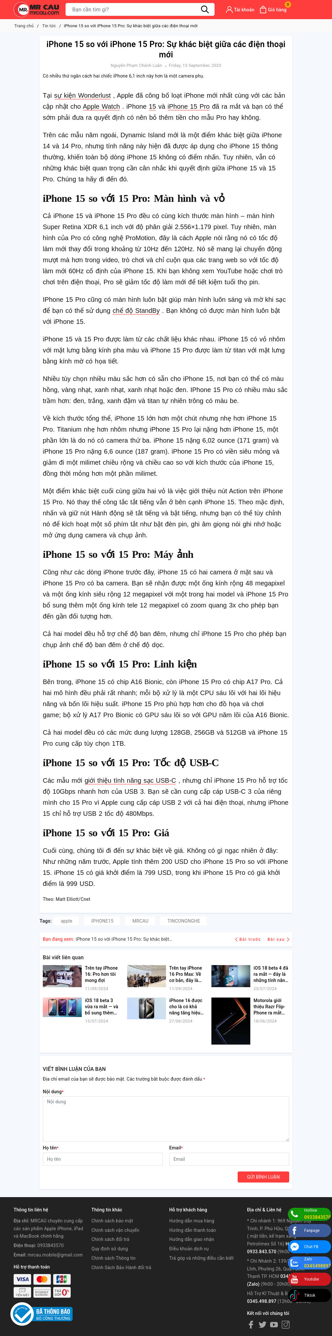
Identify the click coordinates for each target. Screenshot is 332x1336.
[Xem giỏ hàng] (273, 9)
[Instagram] (286, 1324)
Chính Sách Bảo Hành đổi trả (121, 1267)
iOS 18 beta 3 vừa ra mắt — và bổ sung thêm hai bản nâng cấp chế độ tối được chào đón (101, 1007)
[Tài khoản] (240, 9)
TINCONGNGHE (184, 921)
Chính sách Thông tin (113, 1258)
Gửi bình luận (263, 1177)
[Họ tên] (103, 1159)
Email (176, 1147)
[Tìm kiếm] (205, 9)
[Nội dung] (166, 1119)
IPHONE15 (102, 921)
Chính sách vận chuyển (115, 1230)
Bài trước (249, 939)
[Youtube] (274, 1324)
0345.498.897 (261, 1301)
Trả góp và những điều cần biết (201, 1258)
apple (66, 921)
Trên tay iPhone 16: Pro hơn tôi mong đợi (101, 974)
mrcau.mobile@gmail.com (55, 1254)
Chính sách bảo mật (112, 1220)
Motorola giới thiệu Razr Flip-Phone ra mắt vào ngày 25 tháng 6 (269, 1007)
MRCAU (140, 921)
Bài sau (278, 939)
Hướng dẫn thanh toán (192, 1230)
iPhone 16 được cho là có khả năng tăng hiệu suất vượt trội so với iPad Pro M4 (186, 1007)
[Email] (229, 1159)
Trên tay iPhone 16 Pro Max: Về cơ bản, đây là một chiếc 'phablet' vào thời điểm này (187, 974)
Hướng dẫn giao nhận (191, 1239)
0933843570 (50, 1245)
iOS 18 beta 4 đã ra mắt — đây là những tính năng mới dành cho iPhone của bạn (271, 974)
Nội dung (53, 1091)
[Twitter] (263, 1324)
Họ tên (51, 1147)
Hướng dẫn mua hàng (191, 1220)
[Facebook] (251, 1324)
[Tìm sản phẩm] (140, 9)
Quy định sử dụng (109, 1248)
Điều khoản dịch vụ (189, 1248)
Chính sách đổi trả (110, 1239)
